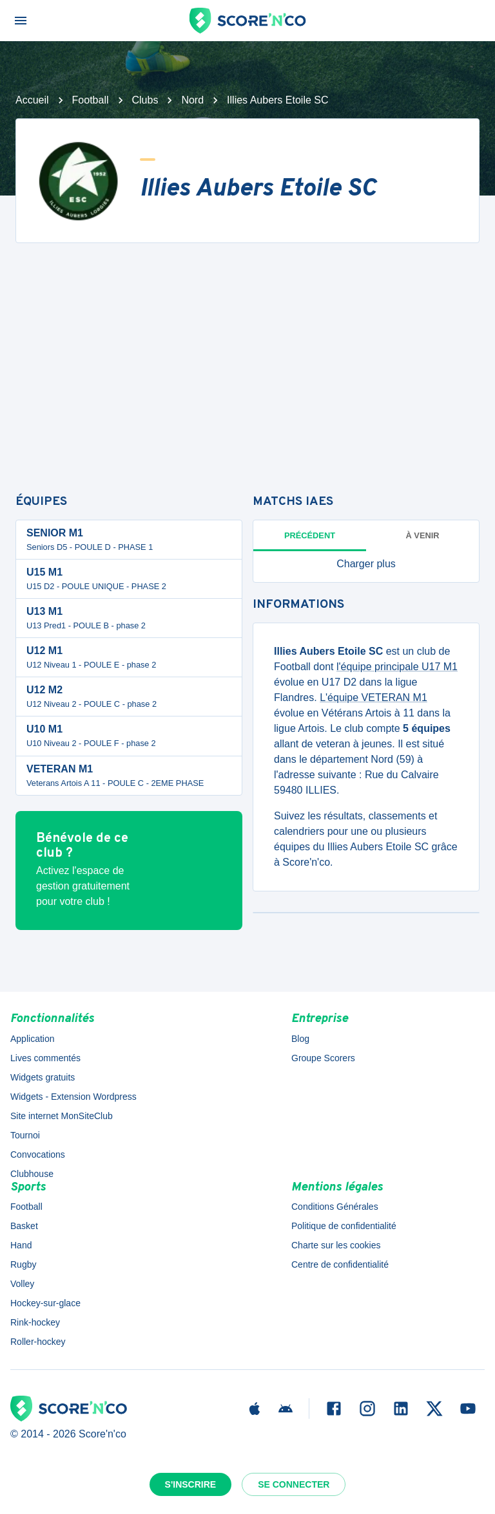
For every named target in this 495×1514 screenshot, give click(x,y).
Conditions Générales (334, 1206)
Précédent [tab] (309, 535)
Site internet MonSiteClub (61, 1116)
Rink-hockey (35, 1322)
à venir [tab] (423, 535)
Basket (24, 1226)
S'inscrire (191, 1484)
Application (32, 1039)
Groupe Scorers (323, 1058)
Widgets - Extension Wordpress (73, 1096)
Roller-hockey (38, 1341)
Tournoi (25, 1135)
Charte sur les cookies (336, 1245)
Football (90, 100)
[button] (366, 564)
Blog (300, 1039)
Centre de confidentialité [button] (340, 1264)
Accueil (32, 100)
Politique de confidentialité (343, 1226)
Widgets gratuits (42, 1077)
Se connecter (293, 1484)
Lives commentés (45, 1058)
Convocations (37, 1154)
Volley (22, 1284)
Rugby (23, 1264)
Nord (192, 100)
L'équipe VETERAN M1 (373, 697)
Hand (21, 1245)
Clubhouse (31, 1174)
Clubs (145, 100)
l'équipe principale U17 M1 (397, 666)
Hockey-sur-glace (45, 1303)
